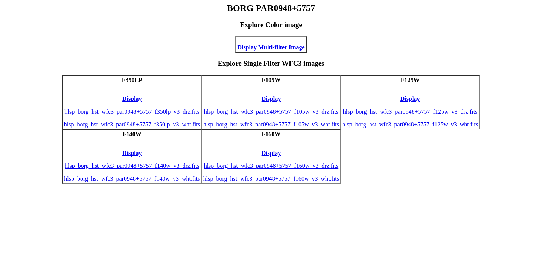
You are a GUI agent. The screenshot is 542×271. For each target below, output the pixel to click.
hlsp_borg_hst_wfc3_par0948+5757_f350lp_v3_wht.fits (132, 124)
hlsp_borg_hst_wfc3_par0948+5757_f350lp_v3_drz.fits (132, 111)
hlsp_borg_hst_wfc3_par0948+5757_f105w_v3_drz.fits (271, 111)
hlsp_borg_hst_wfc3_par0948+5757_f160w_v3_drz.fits (271, 166)
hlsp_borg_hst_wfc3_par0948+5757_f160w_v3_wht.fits (271, 178)
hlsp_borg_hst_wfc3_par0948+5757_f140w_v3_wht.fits (132, 178)
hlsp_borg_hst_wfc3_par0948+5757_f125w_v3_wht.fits (410, 124)
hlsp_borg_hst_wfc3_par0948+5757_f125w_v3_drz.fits (410, 111)
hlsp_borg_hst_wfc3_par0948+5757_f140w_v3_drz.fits (132, 166)
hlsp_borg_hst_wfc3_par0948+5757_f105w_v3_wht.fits (271, 124)
